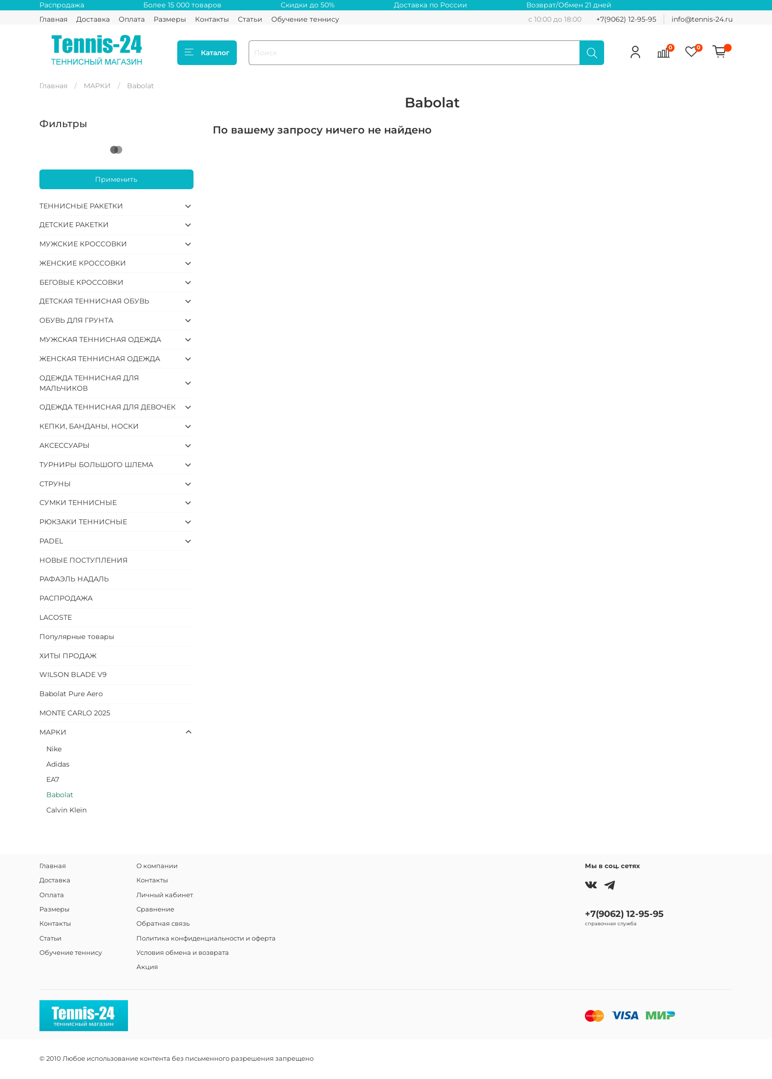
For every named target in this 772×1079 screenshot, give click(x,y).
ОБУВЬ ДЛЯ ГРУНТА (76, 320)
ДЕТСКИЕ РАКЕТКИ (74, 224)
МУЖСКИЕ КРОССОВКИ (83, 243)
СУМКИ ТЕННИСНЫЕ (78, 502)
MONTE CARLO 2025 (74, 712)
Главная (53, 19)
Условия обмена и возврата (182, 952)
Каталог (207, 52)
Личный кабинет (164, 895)
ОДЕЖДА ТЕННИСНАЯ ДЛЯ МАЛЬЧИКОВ (89, 383)
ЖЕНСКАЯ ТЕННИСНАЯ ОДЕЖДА (99, 358)
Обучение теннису (305, 19)
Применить (116, 179)
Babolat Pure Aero (71, 693)
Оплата (132, 19)
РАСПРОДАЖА (66, 598)
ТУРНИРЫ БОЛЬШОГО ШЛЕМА (96, 464)
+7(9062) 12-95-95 (626, 19)
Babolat (59, 794)
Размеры (170, 19)
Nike (54, 748)
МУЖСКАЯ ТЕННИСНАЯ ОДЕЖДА (100, 339)
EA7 (52, 779)
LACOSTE (55, 617)
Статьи (250, 19)
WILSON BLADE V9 (73, 674)
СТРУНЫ (55, 483)
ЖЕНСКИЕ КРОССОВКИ (82, 263)
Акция (147, 967)
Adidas (57, 764)
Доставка (93, 19)
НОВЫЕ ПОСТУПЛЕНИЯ (83, 560)
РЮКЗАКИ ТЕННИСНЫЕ (83, 521)
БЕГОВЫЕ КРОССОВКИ (81, 282)
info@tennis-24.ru (702, 19)
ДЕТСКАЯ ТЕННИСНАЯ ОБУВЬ (94, 301)
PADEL (51, 541)
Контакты (212, 19)
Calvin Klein (66, 810)
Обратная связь (163, 923)
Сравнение (155, 909)
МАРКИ (97, 85)
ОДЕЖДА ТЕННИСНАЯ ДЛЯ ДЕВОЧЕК (107, 407)
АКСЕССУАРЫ (64, 445)
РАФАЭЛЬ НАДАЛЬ (74, 578)
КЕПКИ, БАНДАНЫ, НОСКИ (89, 426)
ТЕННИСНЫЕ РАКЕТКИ (81, 206)
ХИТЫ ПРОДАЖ (67, 655)
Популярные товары (76, 636)
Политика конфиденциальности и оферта (206, 938)
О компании (157, 866)
